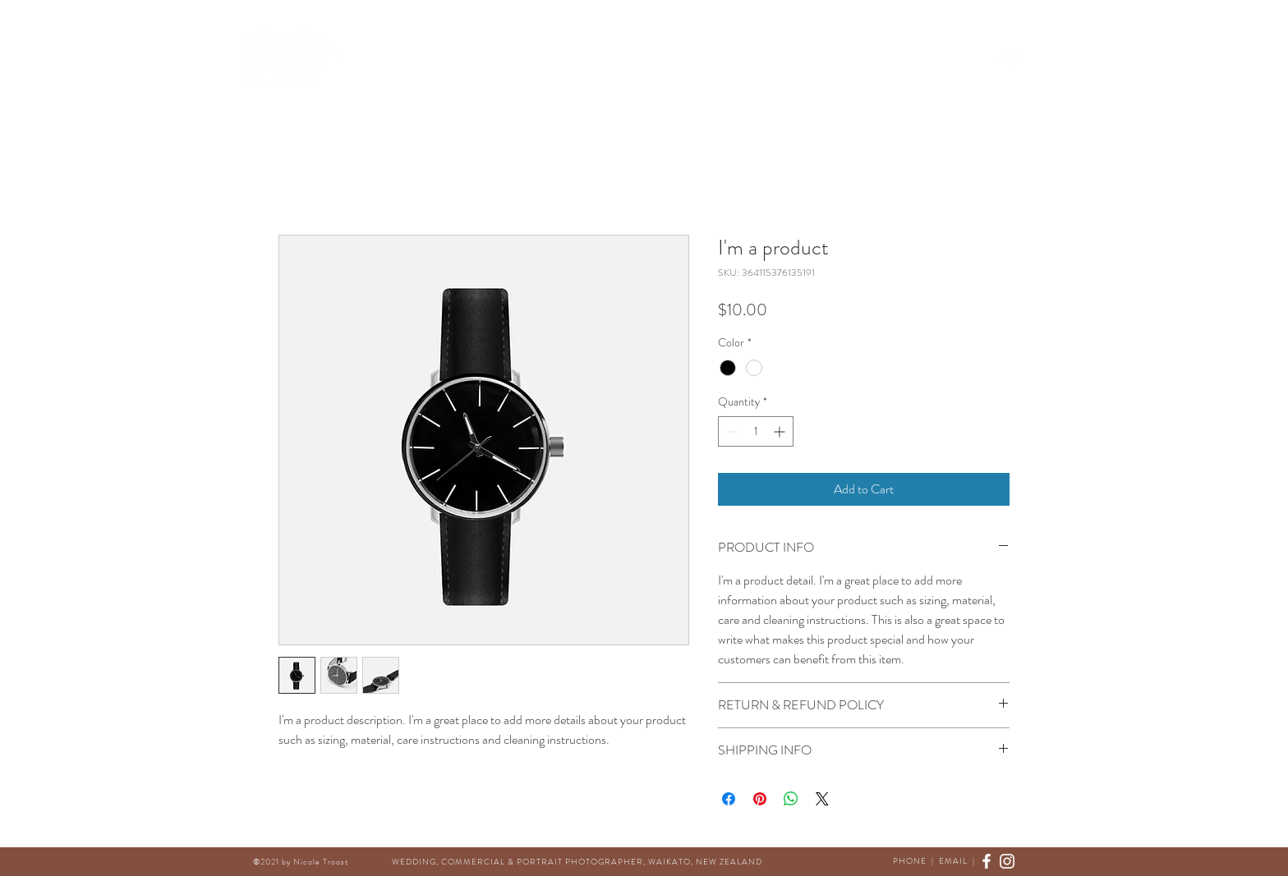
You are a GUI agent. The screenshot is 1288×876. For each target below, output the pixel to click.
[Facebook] (998, 59)
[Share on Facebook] (728, 799)
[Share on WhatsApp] (791, 799)
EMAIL (953, 861)
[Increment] (780, 431)
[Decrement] (730, 431)
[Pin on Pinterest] (760, 799)
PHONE (910, 861)
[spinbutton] (755, 431)
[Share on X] (822, 799)
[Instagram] (1015, 59)
